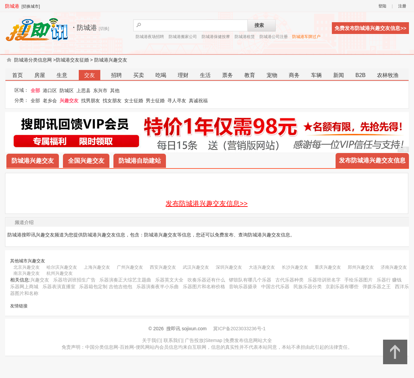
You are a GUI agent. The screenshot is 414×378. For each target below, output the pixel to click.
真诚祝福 (198, 100)
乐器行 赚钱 (389, 279)
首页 (17, 75)
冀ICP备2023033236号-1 (239, 328)
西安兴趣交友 (163, 267)
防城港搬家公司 (183, 36)
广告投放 (194, 340)
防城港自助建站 (139, 160)
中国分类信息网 (101, 347)
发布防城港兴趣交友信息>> (206, 203)
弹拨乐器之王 (377, 286)
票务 (227, 75)
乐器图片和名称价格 (204, 286)
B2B (360, 75)
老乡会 (50, 100)
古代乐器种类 (289, 279)
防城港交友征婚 (72, 60)
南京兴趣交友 (26, 273)
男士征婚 (155, 100)
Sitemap (213, 340)
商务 (294, 75)
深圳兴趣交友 (229, 267)
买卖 (138, 75)
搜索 (259, 25)
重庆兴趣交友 (328, 267)
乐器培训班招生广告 (74, 279)
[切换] (104, 28)
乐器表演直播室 (58, 286)
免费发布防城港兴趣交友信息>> (370, 28)
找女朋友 (112, 100)
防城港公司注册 (274, 36)
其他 (114, 90)
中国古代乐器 (275, 286)
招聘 (116, 75)
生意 (62, 75)
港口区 (50, 90)
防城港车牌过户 (306, 36)
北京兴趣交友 (26, 267)
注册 (402, 6)
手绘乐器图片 (358, 279)
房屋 (39, 75)
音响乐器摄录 (243, 286)
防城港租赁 (245, 36)
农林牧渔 (388, 75)
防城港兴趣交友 (110, 60)
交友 (89, 75)
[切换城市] (31, 6)
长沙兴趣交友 (295, 267)
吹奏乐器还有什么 (206, 279)
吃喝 (161, 75)
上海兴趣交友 (97, 267)
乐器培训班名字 (324, 279)
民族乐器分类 (308, 286)
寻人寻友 (176, 100)
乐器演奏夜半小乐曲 (157, 286)
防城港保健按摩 (216, 36)
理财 (183, 75)
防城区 (67, 90)
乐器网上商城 (24, 286)
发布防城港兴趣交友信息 (372, 160)
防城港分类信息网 (33, 60)
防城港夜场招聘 (150, 36)
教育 (249, 75)
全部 (35, 90)
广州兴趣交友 (130, 267)
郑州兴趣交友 (361, 267)
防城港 (12, 6)
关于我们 (151, 340)
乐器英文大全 (169, 279)
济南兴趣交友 (394, 267)
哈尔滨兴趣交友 (61, 267)
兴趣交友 (69, 100)
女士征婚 (133, 100)
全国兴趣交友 (86, 160)
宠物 (272, 75)
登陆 (382, 6)
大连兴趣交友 (262, 267)
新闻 (338, 75)
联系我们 (173, 340)
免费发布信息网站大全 (248, 340)
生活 (205, 75)
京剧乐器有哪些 (341, 286)
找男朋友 (90, 100)
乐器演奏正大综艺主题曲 (125, 279)
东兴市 (100, 90)
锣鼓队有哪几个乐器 (250, 279)
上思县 (83, 90)
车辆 (316, 75)
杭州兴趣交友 (59, 273)
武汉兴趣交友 (196, 267)
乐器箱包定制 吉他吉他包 (105, 286)
